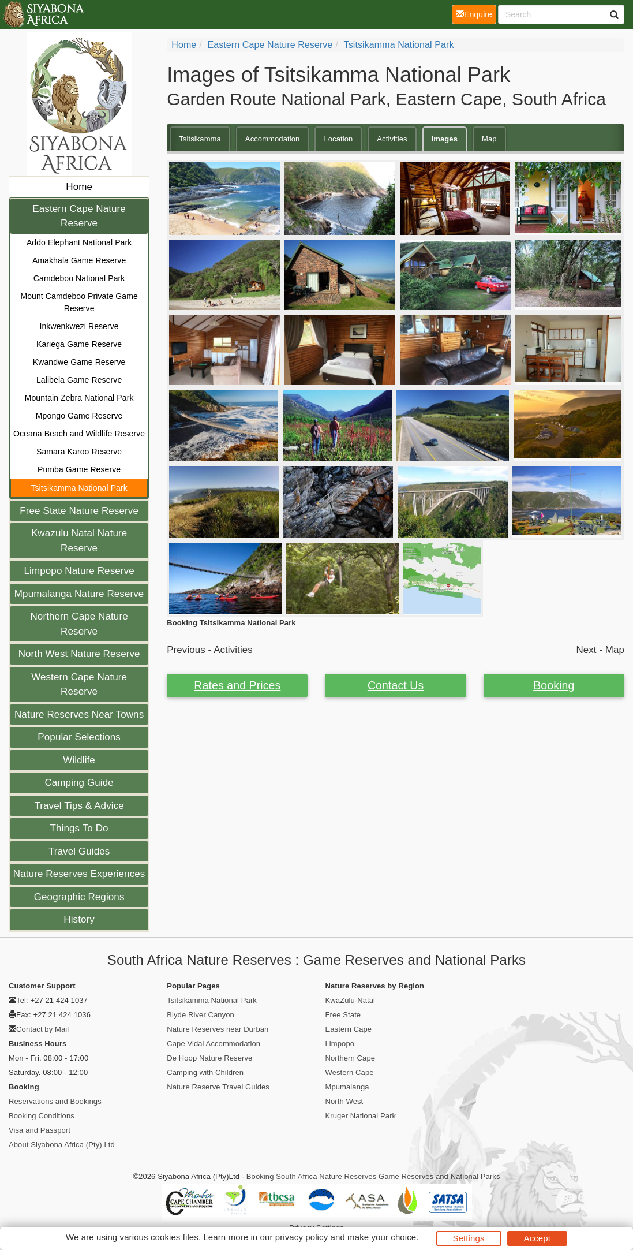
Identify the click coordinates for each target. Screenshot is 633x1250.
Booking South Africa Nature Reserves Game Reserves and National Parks (373, 1176)
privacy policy (301, 1237)
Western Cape (349, 1072)
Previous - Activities (210, 649)
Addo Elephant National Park (79, 242)
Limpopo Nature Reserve (79, 570)
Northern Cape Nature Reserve (79, 624)
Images (445, 139)
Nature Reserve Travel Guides (218, 1087)
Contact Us (396, 685)
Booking (553, 685)
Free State (343, 1014)
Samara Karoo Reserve (79, 451)
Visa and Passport (39, 1130)
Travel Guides (79, 851)
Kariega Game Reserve (79, 344)
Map (489, 139)
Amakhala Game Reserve (79, 260)
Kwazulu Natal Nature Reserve (79, 541)
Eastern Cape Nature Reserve (79, 216)
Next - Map (600, 649)
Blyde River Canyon (200, 1014)
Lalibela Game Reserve (79, 380)
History (79, 919)
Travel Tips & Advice (78, 805)
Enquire (476, 13)
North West (344, 1101)
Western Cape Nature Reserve (79, 684)
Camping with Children (205, 1072)
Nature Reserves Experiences (79, 873)
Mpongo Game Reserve (79, 415)
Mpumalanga (347, 1087)
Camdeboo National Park (79, 278)
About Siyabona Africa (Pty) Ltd (62, 1144)
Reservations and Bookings (55, 1101)
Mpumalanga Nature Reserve (79, 593)
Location (338, 139)
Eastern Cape (348, 1029)
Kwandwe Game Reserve (79, 362)
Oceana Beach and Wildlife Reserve (79, 433)
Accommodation (272, 139)
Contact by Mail (42, 1029)
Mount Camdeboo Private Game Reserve (78, 302)
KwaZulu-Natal (350, 1000)
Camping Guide (78, 782)
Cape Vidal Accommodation (213, 1043)
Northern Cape (350, 1058)
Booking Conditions (41, 1115)
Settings (469, 1238)
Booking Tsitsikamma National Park (231, 622)
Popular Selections (79, 737)
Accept (537, 1238)
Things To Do (79, 828)
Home (79, 186)
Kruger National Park (360, 1115)
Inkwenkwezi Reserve (78, 326)
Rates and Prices (237, 685)
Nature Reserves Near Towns (79, 714)
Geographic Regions (79, 896)
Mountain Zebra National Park (79, 397)
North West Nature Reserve (79, 653)
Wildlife (79, 760)
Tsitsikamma (200, 139)
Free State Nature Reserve (79, 510)
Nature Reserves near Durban (217, 1029)
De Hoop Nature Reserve (209, 1058)
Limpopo (340, 1043)
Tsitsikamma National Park (79, 487)
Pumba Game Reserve (79, 469)
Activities (392, 139)
